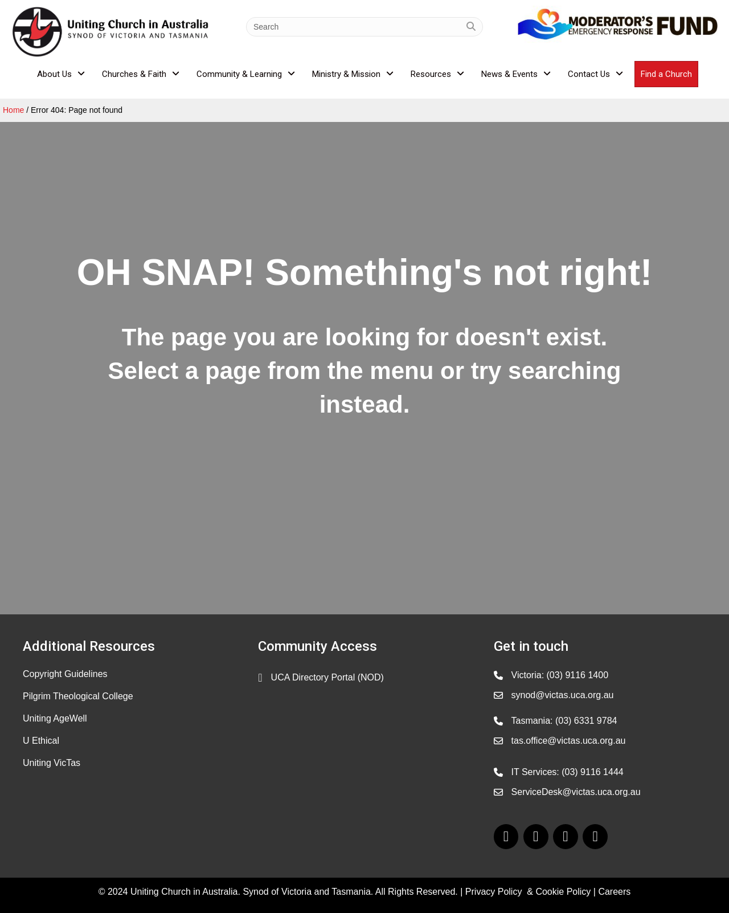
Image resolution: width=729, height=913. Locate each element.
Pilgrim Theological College (78, 696)
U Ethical (41, 740)
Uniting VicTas (51, 763)
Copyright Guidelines (65, 674)
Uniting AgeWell (55, 718)
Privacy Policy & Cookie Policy (528, 891)
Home (13, 110)
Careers (614, 891)
